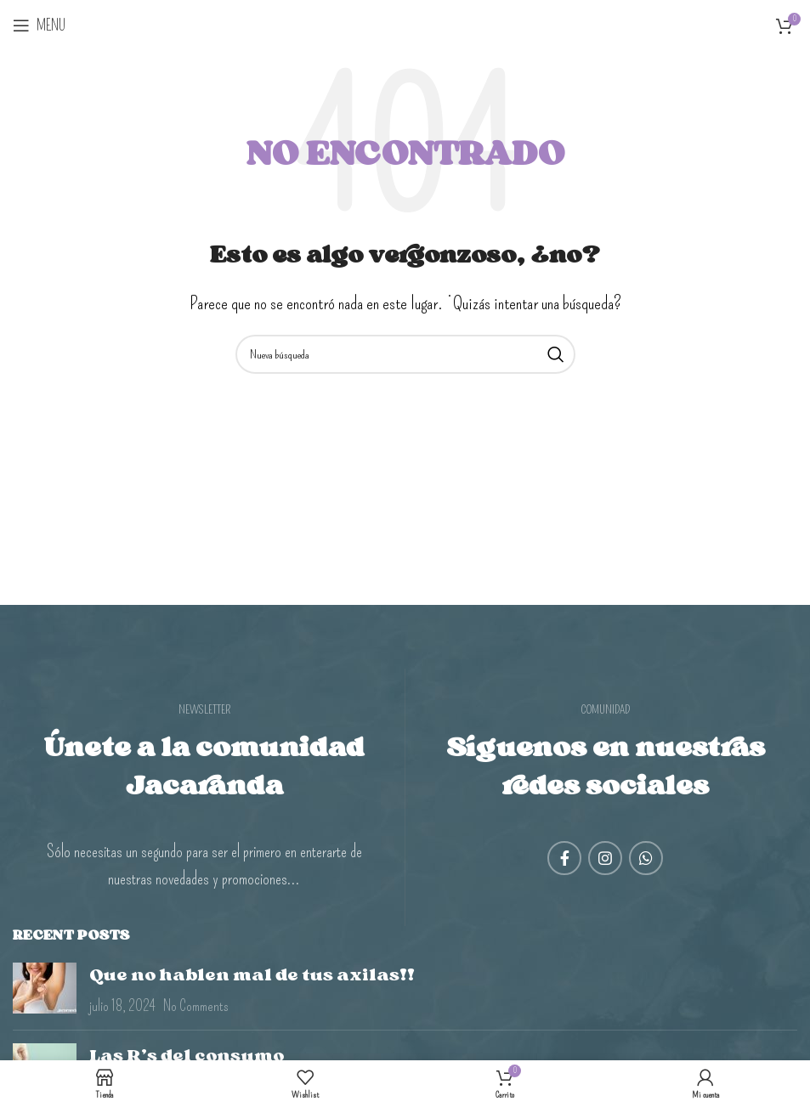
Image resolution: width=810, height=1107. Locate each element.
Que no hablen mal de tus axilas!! (252, 974)
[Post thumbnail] (44, 990)
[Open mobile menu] (39, 25)
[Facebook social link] (564, 858)
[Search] (405, 354)
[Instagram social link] (605, 858)
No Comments (196, 1006)
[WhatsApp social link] (646, 858)
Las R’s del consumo (186, 1055)
